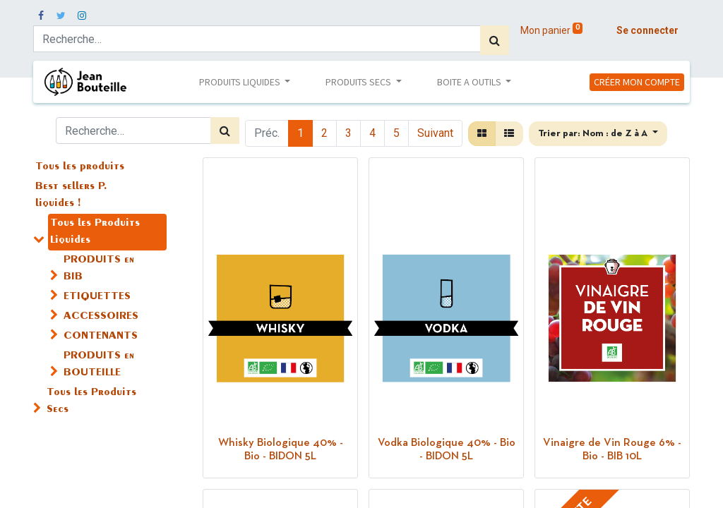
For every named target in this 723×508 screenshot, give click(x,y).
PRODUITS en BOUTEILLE (99, 365)
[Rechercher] (494, 40)
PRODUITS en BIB (99, 269)
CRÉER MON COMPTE (637, 81)
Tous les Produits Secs (91, 401)
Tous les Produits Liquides (95, 232)
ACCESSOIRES (101, 316)
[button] (598, 133)
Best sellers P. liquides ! (71, 195)
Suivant (435, 133)
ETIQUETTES (97, 297)
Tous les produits (79, 167)
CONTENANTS (101, 336)
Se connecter (647, 30)
